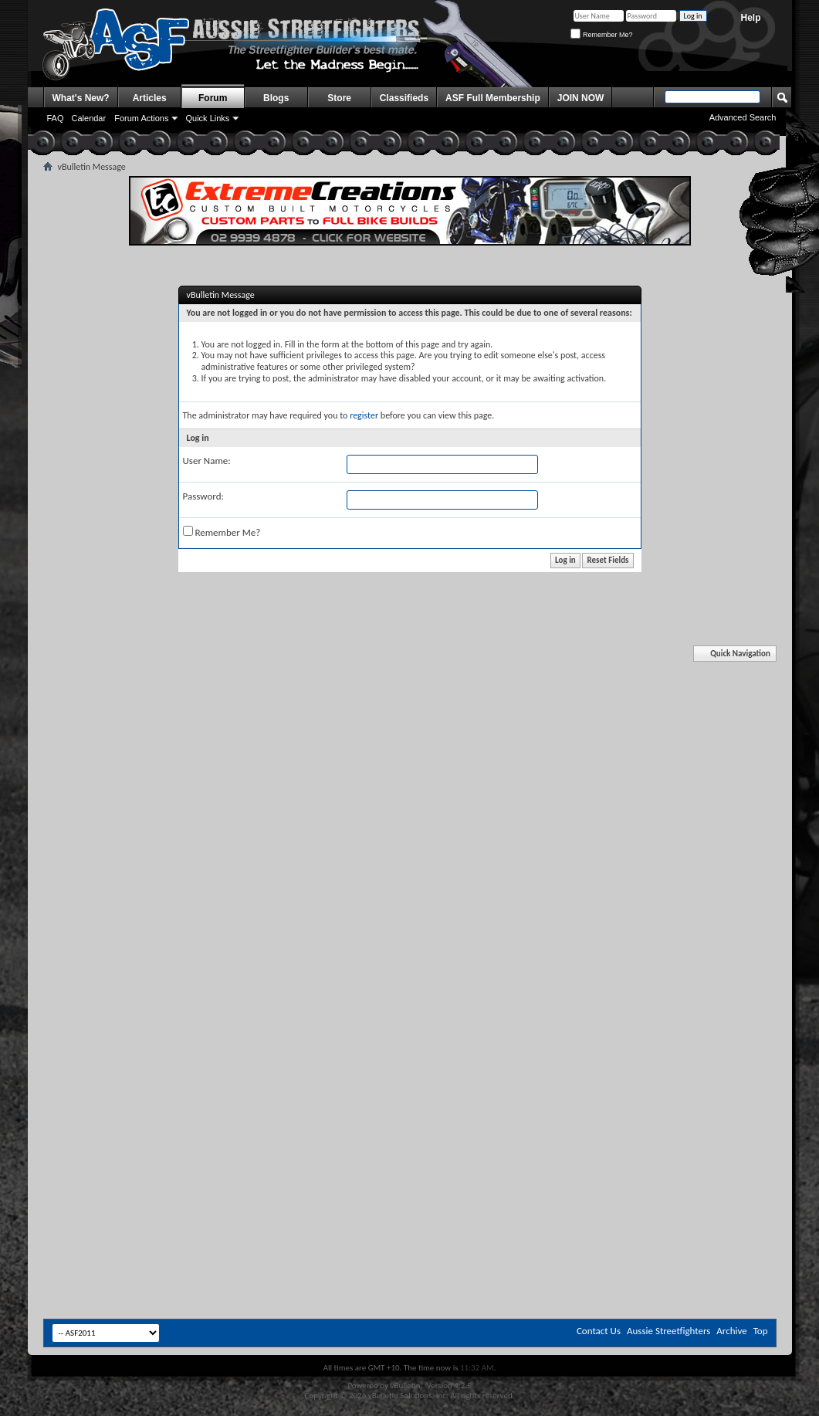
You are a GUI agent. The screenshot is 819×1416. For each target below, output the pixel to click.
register (364, 415)
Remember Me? (601, 35)
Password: (203, 496)
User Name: (207, 460)
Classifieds (404, 98)
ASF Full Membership (492, 98)
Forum (212, 98)
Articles (150, 98)
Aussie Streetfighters (668, 1330)
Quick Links (207, 118)
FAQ (55, 118)
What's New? (81, 98)
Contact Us (599, 1330)
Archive (731, 1330)
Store (339, 98)
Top (760, 1330)
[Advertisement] (409, 767)
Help (750, 17)
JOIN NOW (580, 98)
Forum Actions (141, 118)
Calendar (89, 118)
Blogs (276, 98)
